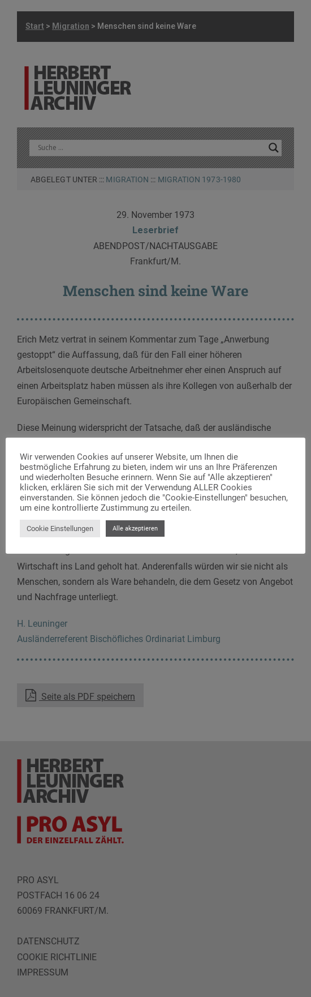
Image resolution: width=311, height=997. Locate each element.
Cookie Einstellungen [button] (60, 528)
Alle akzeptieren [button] (135, 528)
